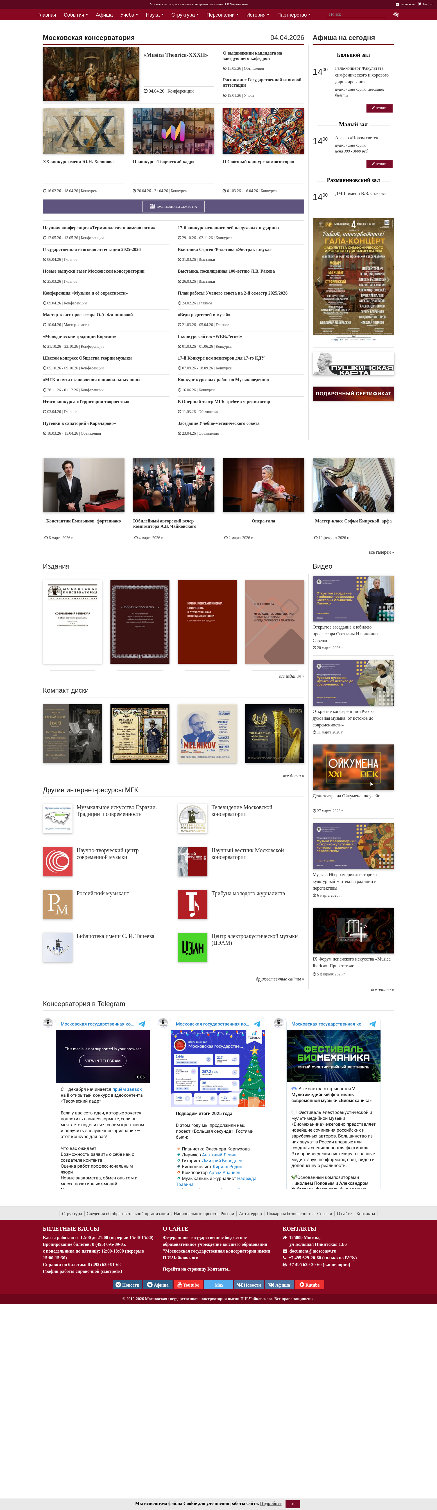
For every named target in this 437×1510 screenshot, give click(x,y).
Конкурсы (89, 191)
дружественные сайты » (280, 979)
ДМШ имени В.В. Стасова (360, 193)
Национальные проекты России (204, 1213)
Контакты (365, 1213)
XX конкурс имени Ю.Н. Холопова (78, 161)
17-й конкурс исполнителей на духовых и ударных (229, 227)
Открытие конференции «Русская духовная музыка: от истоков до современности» (345, 718)
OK (293, 1503)
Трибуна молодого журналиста (248, 893)
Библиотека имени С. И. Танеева (116, 936)
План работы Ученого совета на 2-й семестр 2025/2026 (233, 293)
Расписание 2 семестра (173, 206)
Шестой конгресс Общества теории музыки (87, 358)
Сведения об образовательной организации (128, 1213)
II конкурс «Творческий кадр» (163, 161)
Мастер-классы (76, 325)
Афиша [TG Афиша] (158, 1284)
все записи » (382, 989)
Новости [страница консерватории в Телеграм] (127, 1284)
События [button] (74, 15)
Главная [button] (46, 15)
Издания (56, 566)
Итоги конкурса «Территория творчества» (86, 401)
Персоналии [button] (221, 15)
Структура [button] (183, 15)
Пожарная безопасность (290, 1213)
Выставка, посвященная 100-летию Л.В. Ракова (226, 271)
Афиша (279, 1284)
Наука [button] (153, 15)
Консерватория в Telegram (84, 1004)
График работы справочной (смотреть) (82, 1271)
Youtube (188, 1284)
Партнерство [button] (292, 15)
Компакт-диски (66, 690)
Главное (70, 259)
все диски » (293, 775)
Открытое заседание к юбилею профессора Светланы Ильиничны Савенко (346, 634)
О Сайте (175, 1229)
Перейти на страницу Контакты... (197, 1269)
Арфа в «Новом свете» (356, 137)
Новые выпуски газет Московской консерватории (94, 271)
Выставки (207, 259)
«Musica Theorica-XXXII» (176, 55)
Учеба (249, 95)
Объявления (254, 68)
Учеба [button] (127, 15)
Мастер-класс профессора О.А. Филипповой (88, 314)
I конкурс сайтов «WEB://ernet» (210, 336)
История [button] (256, 15)
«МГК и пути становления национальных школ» (93, 379)
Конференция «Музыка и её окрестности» (85, 293)
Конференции (180, 91)
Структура (72, 1213)
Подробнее (270, 1503)
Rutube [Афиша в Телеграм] (310, 1284)
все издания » (291, 676)
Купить (379, 108)
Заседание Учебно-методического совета (219, 423)
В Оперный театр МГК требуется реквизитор (224, 401)
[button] (319, 279)
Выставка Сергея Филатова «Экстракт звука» (225, 249)
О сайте (344, 1213)
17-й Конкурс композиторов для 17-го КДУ (221, 358)
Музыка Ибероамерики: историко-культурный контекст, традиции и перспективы (345, 881)
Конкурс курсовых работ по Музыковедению (223, 379)
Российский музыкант (103, 893)
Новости (249, 1284)
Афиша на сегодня (344, 37)
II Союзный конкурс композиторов (258, 161)
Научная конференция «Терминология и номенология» (99, 227)
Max (218, 1285)
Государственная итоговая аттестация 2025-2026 (92, 249)
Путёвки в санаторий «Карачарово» (79, 423)
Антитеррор (250, 1213)
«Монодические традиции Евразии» (79, 336)
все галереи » (381, 552)
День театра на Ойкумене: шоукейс (346, 795)
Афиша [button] (104, 15)
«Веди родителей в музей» (204, 314)
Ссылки (324, 1213)
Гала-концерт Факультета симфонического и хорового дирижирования (362, 75)
